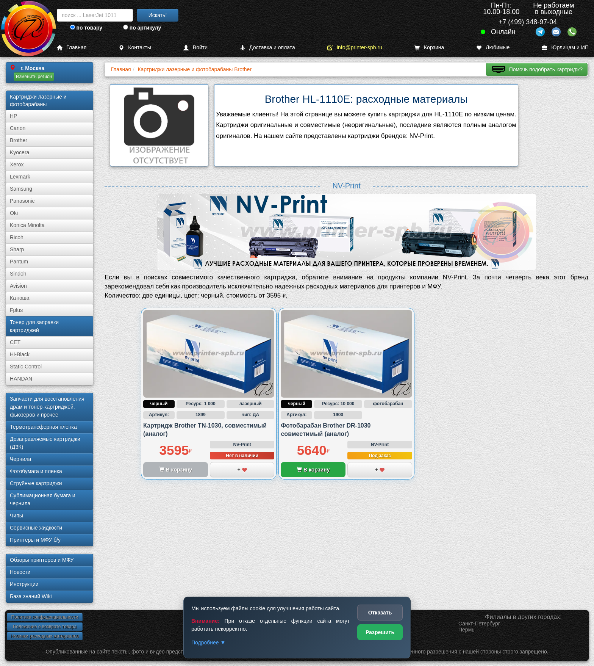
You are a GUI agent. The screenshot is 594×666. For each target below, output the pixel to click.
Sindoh (18, 274)
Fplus (16, 310)
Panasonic (22, 201)
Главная (71, 47)
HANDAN (21, 379)
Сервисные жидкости (36, 528)
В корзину (313, 470)
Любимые (493, 47)
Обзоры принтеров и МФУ (41, 560)
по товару (86, 28)
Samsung (21, 189)
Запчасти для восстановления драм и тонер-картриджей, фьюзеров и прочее (47, 407)
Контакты (135, 47)
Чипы (16, 515)
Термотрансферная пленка (43, 427)
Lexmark (20, 177)
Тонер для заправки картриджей (34, 326)
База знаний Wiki (31, 596)
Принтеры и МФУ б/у (35, 540)
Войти (195, 47)
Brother (18, 140)
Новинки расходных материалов (45, 636)
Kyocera (19, 152)
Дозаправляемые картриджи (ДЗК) (45, 443)
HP (13, 116)
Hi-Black (20, 354)
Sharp (17, 249)
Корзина (429, 47)
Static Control (26, 367)
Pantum (19, 262)
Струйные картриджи (36, 483)
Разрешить (380, 632)
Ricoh (16, 237)
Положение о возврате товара (45, 626)
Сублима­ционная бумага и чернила (42, 499)
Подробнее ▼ (208, 642)
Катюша (20, 298)
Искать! (157, 15)
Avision (18, 286)
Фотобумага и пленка (36, 471)
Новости (20, 572)
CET (15, 342)
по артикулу (142, 28)
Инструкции (24, 584)
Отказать (380, 613)
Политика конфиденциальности (44, 617)
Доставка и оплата (267, 47)
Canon (17, 128)
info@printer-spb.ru (354, 47)
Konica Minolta (27, 225)
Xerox (17, 164)
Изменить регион (34, 76)
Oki (14, 213)
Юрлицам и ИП (565, 47)
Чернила (20, 459)
